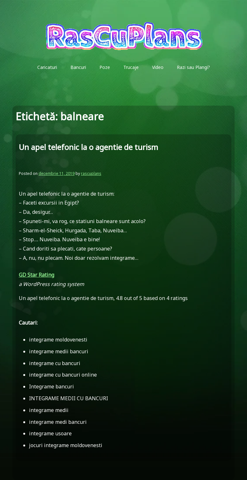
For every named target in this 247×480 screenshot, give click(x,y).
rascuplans (91, 173)
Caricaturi (47, 67)
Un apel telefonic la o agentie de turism (88, 147)
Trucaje (131, 67)
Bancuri (78, 67)
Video (157, 67)
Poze (104, 67)
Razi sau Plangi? (193, 67)
